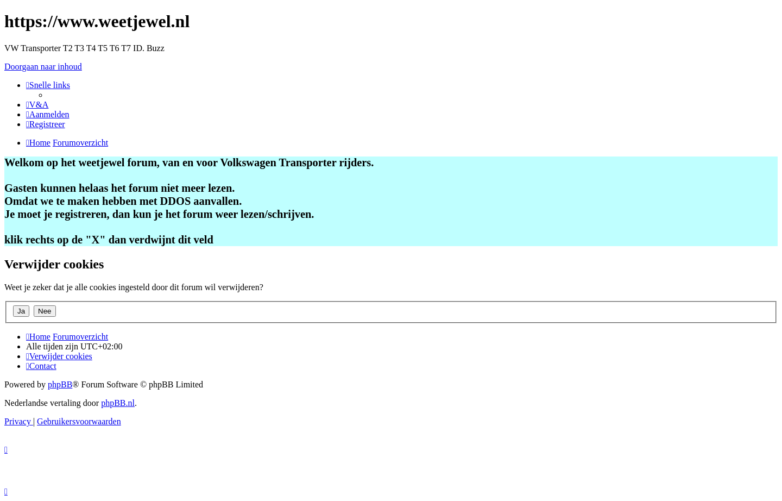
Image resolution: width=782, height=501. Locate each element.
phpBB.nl (118, 403)
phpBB (60, 384)
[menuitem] (37, 104)
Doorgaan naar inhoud (43, 66)
